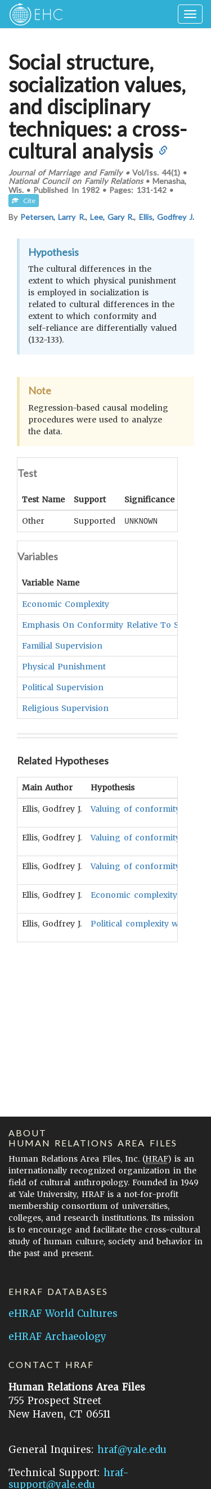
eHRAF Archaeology (57, 1336)
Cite (23, 200)
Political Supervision (63, 687)
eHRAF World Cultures (63, 1313)
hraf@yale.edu (132, 1449)
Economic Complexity (65, 604)
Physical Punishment (64, 666)
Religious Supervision (65, 708)
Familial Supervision (62, 645)
